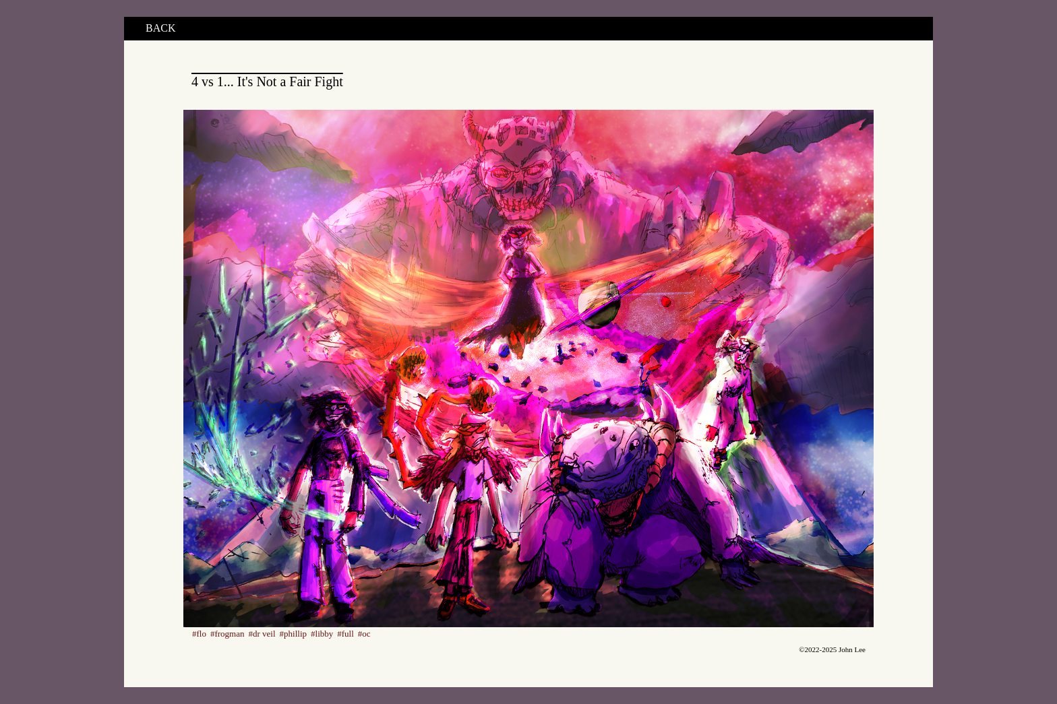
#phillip (293, 634)
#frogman (227, 634)
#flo (199, 634)
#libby (322, 634)
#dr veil (262, 634)
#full (345, 634)
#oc (364, 634)
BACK (160, 28)
